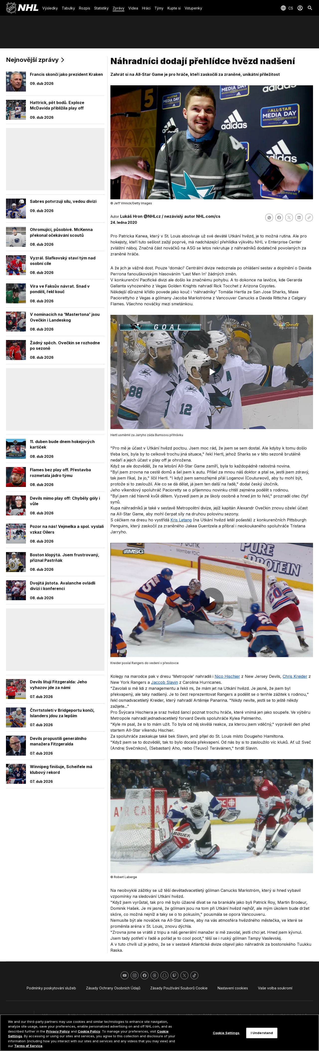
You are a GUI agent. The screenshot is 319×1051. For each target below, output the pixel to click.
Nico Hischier (227, 676)
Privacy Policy (58, 1031)
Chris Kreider (295, 676)
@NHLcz (152, 216)
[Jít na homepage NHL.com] (22, 8)
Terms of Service (28, 1046)
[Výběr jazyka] (286, 8)
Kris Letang (181, 519)
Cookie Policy (89, 1031)
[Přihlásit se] (300, 8)
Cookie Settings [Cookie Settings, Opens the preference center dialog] (226, 1033)
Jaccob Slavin (164, 682)
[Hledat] (310, 8)
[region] (159, 1032)
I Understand (262, 1033)
